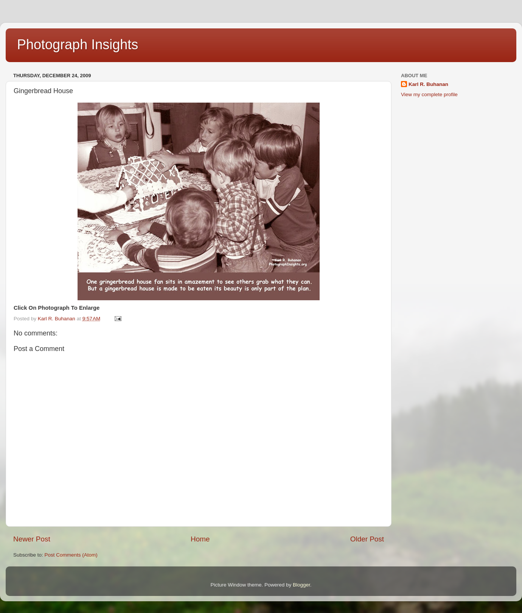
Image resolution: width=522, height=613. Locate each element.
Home (200, 539)
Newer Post (31, 539)
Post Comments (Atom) (71, 555)
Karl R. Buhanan (428, 84)
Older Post (367, 539)
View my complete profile (429, 94)
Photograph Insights (77, 44)
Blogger (301, 585)
